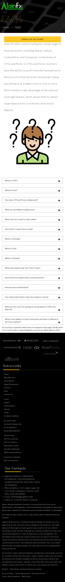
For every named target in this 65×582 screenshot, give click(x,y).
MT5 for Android (11, 439)
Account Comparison (13, 424)
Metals (7, 402)
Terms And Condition (11, 576)
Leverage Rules (10, 427)
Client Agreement (23, 573)
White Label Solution (12, 452)
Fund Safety (9, 381)
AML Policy (26, 576)
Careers (7, 388)
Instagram (33, 500)
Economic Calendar (12, 457)
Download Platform (12, 431)
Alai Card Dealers (11, 460)
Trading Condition (11, 416)
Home (6, 27)
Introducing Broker (12, 449)
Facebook (18, 500)
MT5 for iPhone (10, 442)
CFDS (6, 413)
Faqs (6, 391)
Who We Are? (9, 377)
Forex (6, 399)
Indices (7, 409)
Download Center (11, 446)
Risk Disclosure (38, 573)
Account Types (10, 421)
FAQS (18, 27)
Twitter (26, 500)
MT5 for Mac (9, 435)
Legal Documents (11, 384)
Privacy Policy (8, 573)
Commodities (9, 406)
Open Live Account (32, 39)
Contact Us (8, 394)
